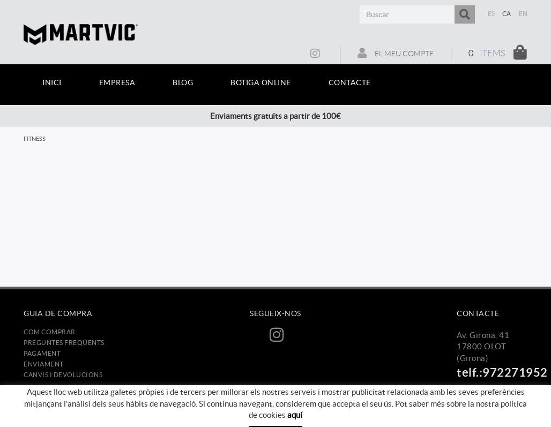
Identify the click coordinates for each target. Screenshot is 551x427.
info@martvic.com (490, 403)
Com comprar (50, 331)
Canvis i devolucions (63, 374)
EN (523, 13)
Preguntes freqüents (64, 342)
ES (491, 13)
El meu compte (396, 53)
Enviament (44, 364)
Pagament (42, 353)
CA (506, 13)
